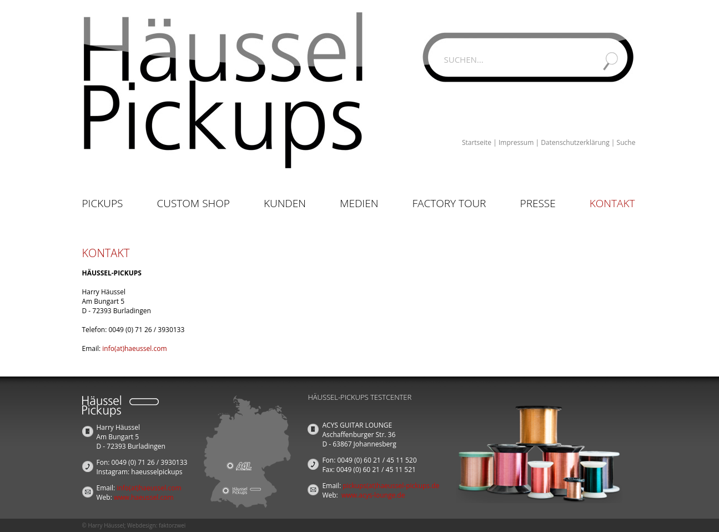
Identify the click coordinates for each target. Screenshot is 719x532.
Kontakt (612, 203)
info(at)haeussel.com (134, 348)
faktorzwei (172, 525)
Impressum (516, 142)
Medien (359, 203)
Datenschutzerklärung (575, 142)
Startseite (476, 142)
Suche (626, 142)
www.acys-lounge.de (373, 495)
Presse (538, 203)
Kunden (285, 203)
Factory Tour (449, 203)
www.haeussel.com (144, 497)
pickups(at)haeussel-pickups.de (391, 485)
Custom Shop (193, 203)
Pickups (102, 203)
